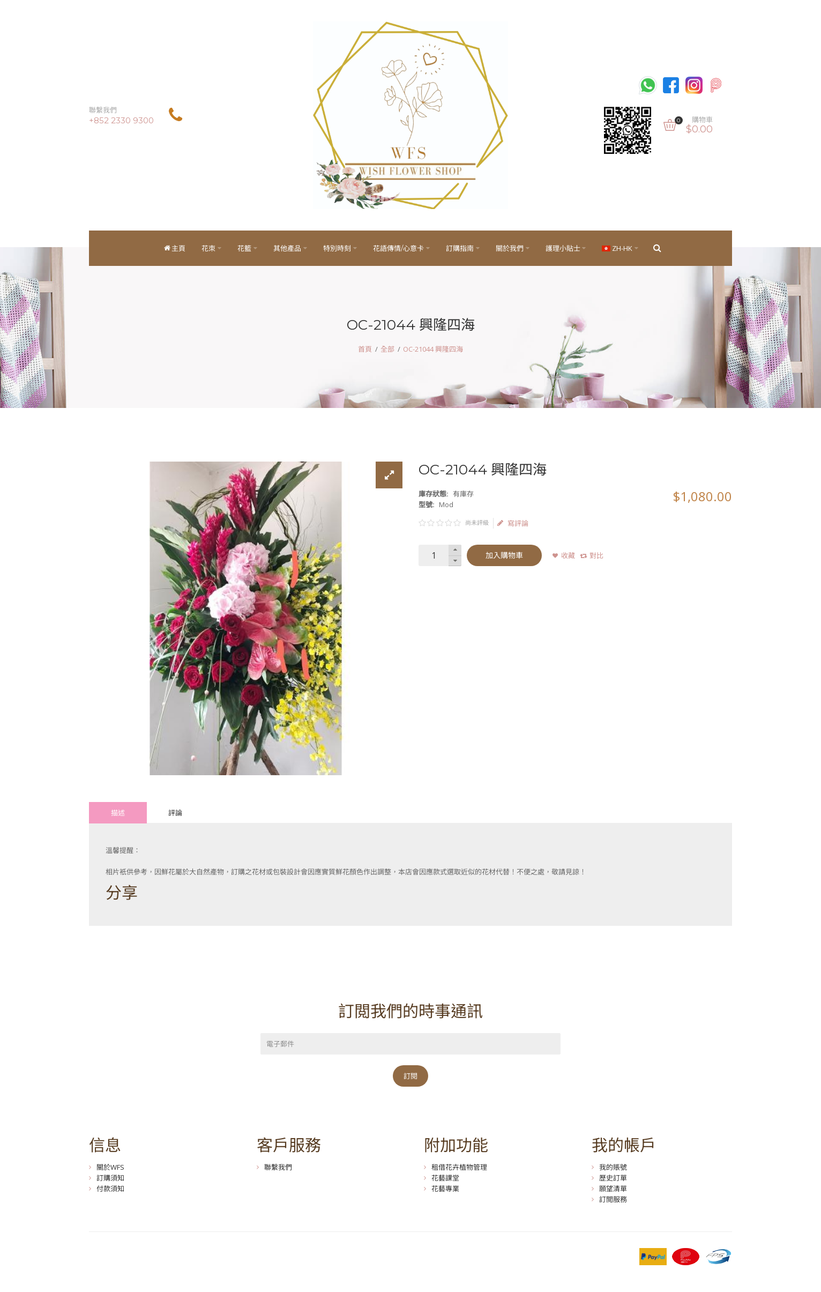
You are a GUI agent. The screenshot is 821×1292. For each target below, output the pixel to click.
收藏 (568, 555)
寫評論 (512, 523)
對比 (596, 555)
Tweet (121, 909)
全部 (387, 349)
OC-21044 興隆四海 (433, 349)
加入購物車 (504, 555)
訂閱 (410, 1086)
